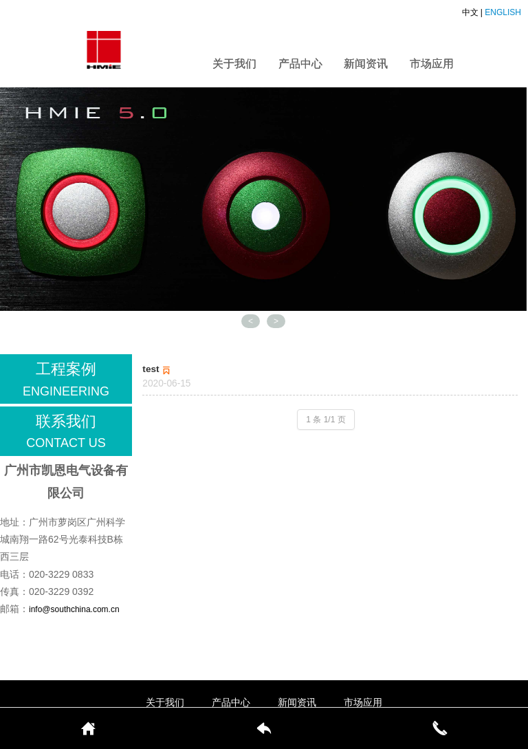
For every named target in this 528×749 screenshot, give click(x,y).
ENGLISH (503, 12)
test (157, 369)
